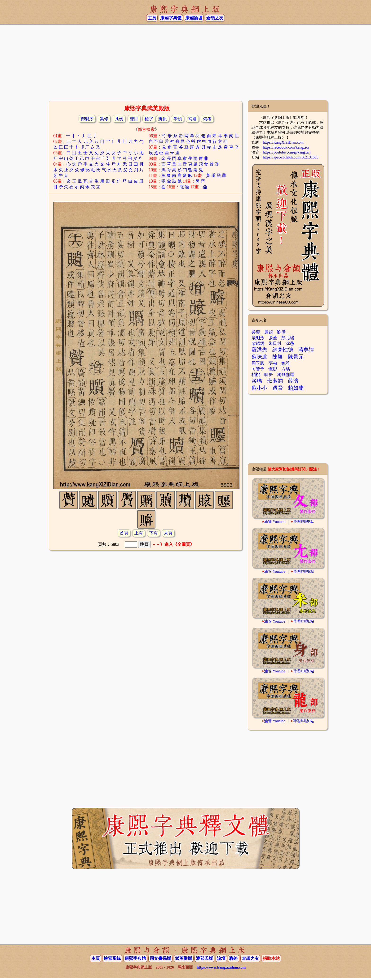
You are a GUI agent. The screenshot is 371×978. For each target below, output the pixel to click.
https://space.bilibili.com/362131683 (290, 157)
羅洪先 (259, 350)
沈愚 (290, 343)
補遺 (192, 118)
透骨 (277, 388)
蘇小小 (259, 388)
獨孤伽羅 (285, 374)
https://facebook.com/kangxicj (286, 147)
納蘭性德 (282, 350)
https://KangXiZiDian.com (283, 142)
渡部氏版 (204, 958)
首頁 (124, 533)
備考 (207, 118)
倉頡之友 (214, 18)
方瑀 (285, 369)
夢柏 (273, 363)
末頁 (168, 533)
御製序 (87, 118)
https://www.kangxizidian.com (221, 967)
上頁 (138, 533)
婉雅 (285, 363)
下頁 (153, 533)
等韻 (177, 118)
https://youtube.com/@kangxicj (287, 152)
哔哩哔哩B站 (303, 522)
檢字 (149, 118)
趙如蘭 (296, 388)
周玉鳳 (258, 363)
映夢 (268, 374)
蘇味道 (259, 357)
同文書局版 (160, 958)
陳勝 (277, 357)
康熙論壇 (193, 18)
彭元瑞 (287, 337)
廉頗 (268, 332)
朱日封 (275, 343)
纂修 (104, 118)
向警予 (258, 369)
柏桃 (256, 374)
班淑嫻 (275, 381)
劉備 (281, 332)
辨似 (162, 118)
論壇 (221, 958)
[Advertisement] (185, 62)
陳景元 (296, 357)
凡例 (119, 118)
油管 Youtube (274, 522)
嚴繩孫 (258, 337)
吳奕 (256, 332)
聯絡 (233, 958)
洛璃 (257, 381)
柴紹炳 (258, 343)
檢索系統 (112, 958)
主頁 (152, 18)
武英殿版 (183, 958)
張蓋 (273, 337)
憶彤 (273, 369)
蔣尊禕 (306, 350)
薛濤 (293, 381)
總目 (134, 118)
